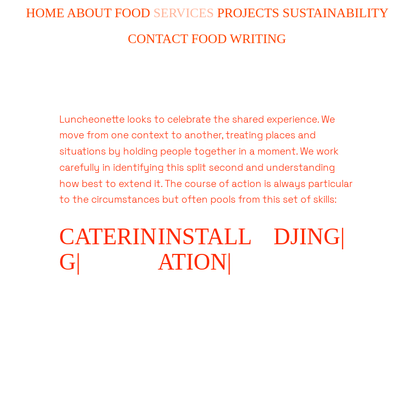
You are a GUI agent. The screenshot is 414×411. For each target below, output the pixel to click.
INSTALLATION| (205, 249)
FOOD (132, 13)
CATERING (108, 249)
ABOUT (89, 13)
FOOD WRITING (239, 38)
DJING (307, 236)
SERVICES (184, 13)
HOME (45, 13)
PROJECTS (248, 13)
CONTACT (158, 38)
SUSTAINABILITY (335, 13)
